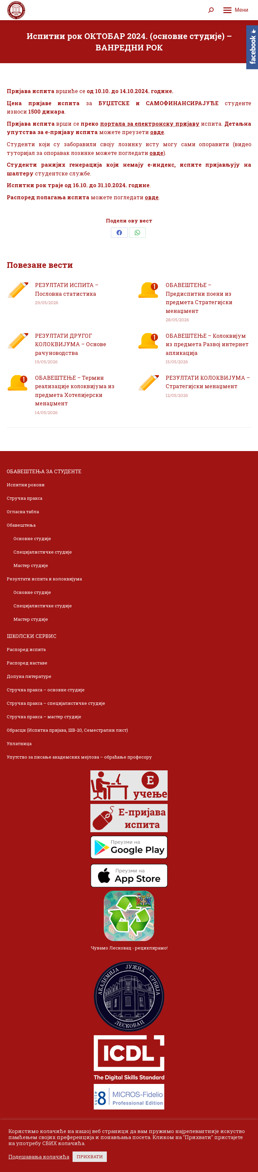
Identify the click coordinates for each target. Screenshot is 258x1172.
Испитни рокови (26, 485)
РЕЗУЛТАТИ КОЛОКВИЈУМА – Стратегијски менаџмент (208, 382)
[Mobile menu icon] (235, 10)
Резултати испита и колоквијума (44, 579)
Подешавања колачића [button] (38, 1157)
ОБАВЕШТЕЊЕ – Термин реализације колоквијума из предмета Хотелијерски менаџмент (75, 390)
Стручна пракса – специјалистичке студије (56, 703)
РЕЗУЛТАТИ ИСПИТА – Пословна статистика (66, 289)
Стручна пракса (24, 498)
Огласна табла (23, 512)
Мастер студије (30, 565)
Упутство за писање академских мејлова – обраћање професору (79, 757)
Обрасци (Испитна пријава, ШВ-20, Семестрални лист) (67, 730)
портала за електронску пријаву (150, 123)
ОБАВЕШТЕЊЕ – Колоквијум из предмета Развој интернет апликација (207, 344)
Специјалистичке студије (42, 552)
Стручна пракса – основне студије (46, 690)
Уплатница (19, 743)
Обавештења (21, 525)
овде (157, 131)
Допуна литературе (29, 676)
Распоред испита (26, 649)
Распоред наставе (27, 663)
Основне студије (32, 538)
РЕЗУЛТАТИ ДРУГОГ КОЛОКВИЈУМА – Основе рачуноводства (70, 344)
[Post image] (17, 290)
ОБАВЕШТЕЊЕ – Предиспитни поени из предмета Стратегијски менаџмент (199, 297)
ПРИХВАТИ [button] (90, 1157)
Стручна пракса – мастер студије (44, 717)
